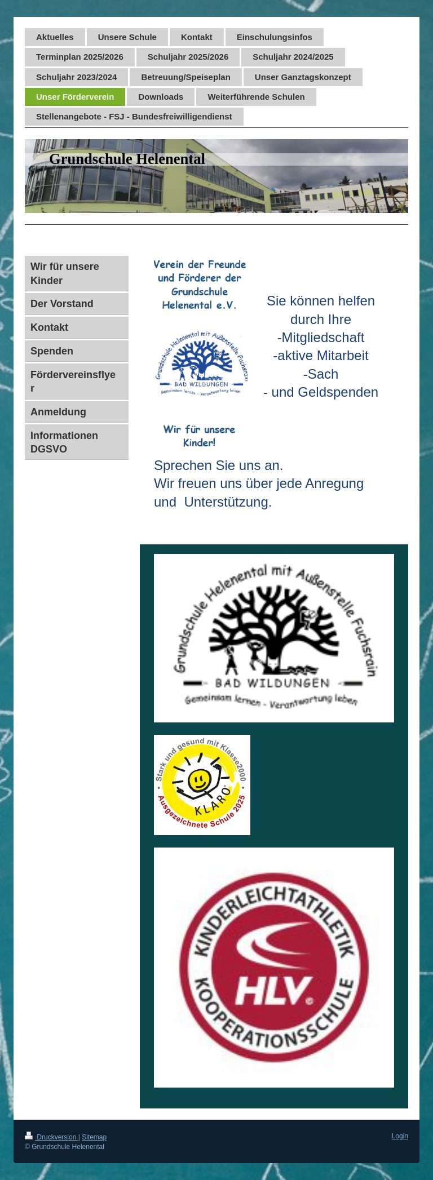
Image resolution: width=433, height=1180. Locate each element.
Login (400, 1136)
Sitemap (94, 1137)
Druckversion (51, 1137)
